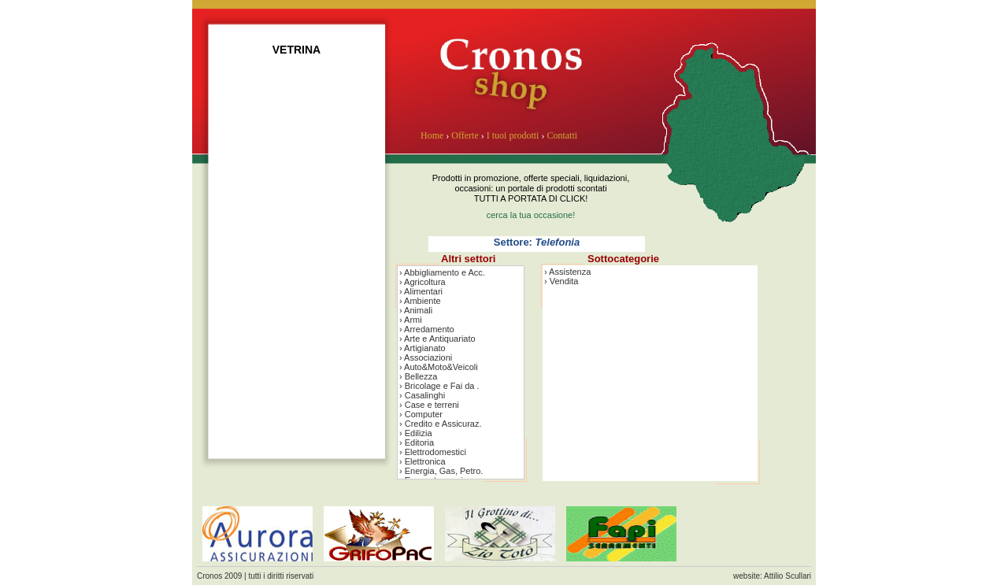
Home (432, 135)
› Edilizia (415, 433)
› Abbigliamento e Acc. (442, 272)
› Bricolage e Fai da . (439, 386)
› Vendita (561, 281)
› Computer (421, 414)
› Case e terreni (429, 404)
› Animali (415, 310)
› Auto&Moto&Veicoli (438, 367)
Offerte (464, 135)
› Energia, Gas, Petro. (441, 471)
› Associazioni (425, 357)
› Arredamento (426, 329)
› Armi (410, 319)
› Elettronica (422, 461)
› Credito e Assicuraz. (440, 423)
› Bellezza (418, 376)
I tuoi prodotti (513, 135)
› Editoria (416, 442)
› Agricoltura (422, 282)
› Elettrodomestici (432, 452)
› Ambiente (420, 300)
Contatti (562, 135)
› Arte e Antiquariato (437, 338)
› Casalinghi (422, 395)
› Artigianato (422, 348)
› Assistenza (567, 271)
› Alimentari (421, 291)
